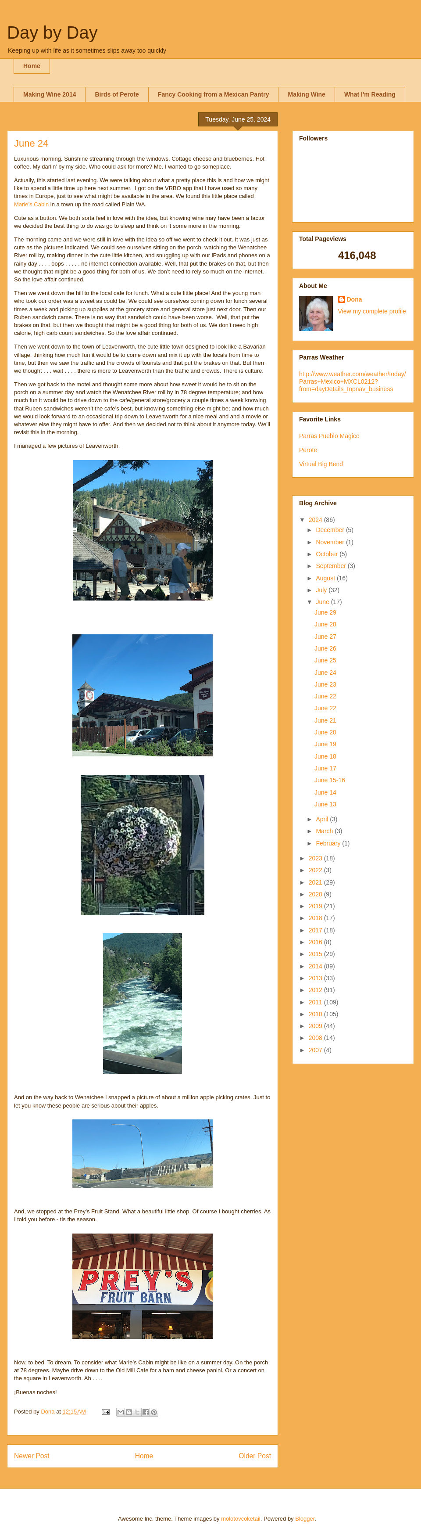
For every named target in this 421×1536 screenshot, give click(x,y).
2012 (316, 989)
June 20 (325, 732)
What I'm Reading (370, 94)
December (331, 529)
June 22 (325, 696)
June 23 (325, 684)
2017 (316, 930)
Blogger (304, 1518)
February (329, 843)
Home (31, 65)
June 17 (325, 768)
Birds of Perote (117, 94)
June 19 (325, 744)
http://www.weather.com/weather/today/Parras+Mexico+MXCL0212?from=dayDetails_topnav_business (352, 381)
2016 (316, 942)
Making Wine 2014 (49, 94)
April (323, 819)
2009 (316, 1025)
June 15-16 (329, 780)
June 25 (325, 660)
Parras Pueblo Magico (329, 435)
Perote (308, 449)
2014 (316, 966)
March (325, 831)
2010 (316, 1014)
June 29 (325, 612)
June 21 (325, 720)
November (331, 542)
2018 (316, 917)
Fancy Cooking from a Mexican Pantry (213, 94)
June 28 (325, 624)
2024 (316, 519)
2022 (316, 870)
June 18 (325, 756)
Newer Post (32, 1456)
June (323, 601)
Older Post (255, 1456)
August (326, 578)
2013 (316, 978)
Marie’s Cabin (31, 204)
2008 (316, 1037)
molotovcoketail (240, 1518)
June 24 (325, 672)
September (331, 565)
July (322, 590)
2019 (316, 906)
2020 (316, 894)
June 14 (325, 792)
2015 (316, 953)
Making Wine (306, 94)
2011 (316, 1002)
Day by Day (52, 32)
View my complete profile (372, 311)
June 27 (325, 636)
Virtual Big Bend (321, 464)
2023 (316, 858)
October (327, 554)
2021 (316, 882)
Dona (354, 299)
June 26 (325, 648)
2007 (316, 1050)
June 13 (325, 804)
